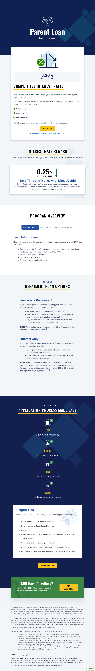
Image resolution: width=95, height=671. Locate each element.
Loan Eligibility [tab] (46, 227)
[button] (90, 669)
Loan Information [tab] (30, 227)
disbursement (40, 330)
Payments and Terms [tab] (63, 227)
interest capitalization (45, 343)
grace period (43, 371)
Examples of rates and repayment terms (46, 133)
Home (41, 38)
